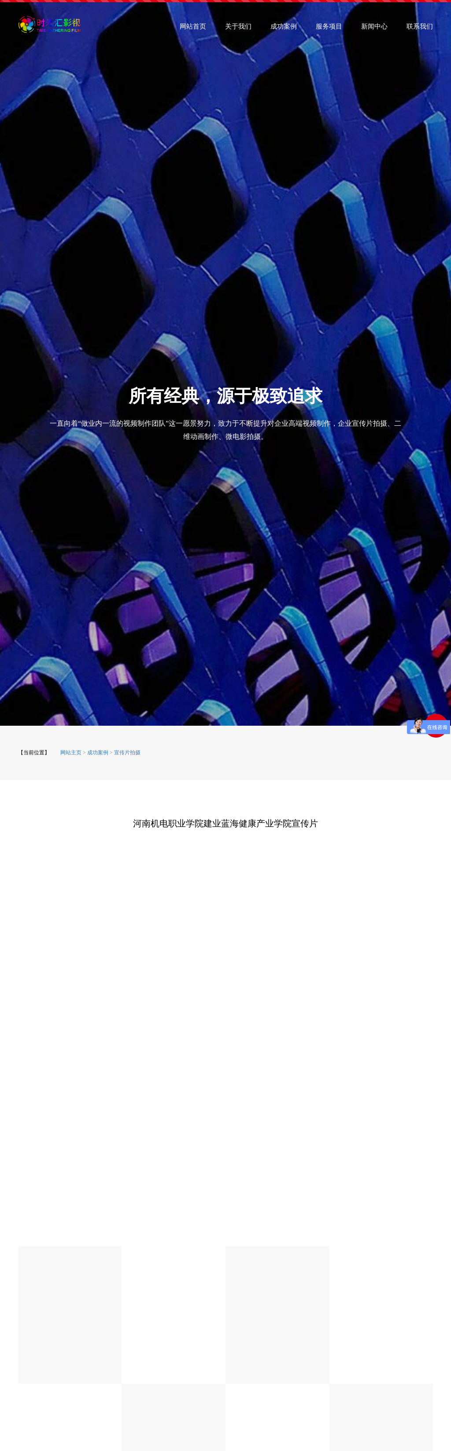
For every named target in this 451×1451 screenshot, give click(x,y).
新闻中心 (374, 29)
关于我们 (238, 29)
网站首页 (193, 29)
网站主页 (70, 752)
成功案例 (283, 29)
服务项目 (329, 29)
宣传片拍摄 (127, 752)
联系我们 (420, 29)
